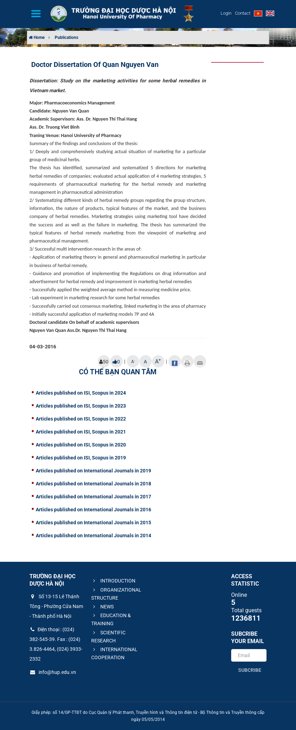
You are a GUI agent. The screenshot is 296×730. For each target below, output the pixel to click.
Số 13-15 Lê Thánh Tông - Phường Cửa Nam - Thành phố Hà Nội (56, 606)
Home (37, 37)
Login (226, 13)
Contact (242, 13)
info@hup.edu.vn (52, 672)
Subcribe (249, 670)
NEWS (102, 606)
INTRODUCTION (113, 581)
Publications (66, 37)
